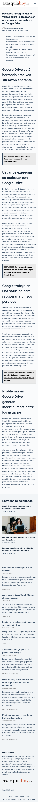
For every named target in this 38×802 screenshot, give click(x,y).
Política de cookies (9, 799)
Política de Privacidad (22, 797)
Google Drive (24, 30)
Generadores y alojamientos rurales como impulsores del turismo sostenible (18, 682)
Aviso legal (22, 799)
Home (10, 797)
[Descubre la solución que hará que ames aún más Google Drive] (19, 525)
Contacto (31, 799)
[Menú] (35, 3)
